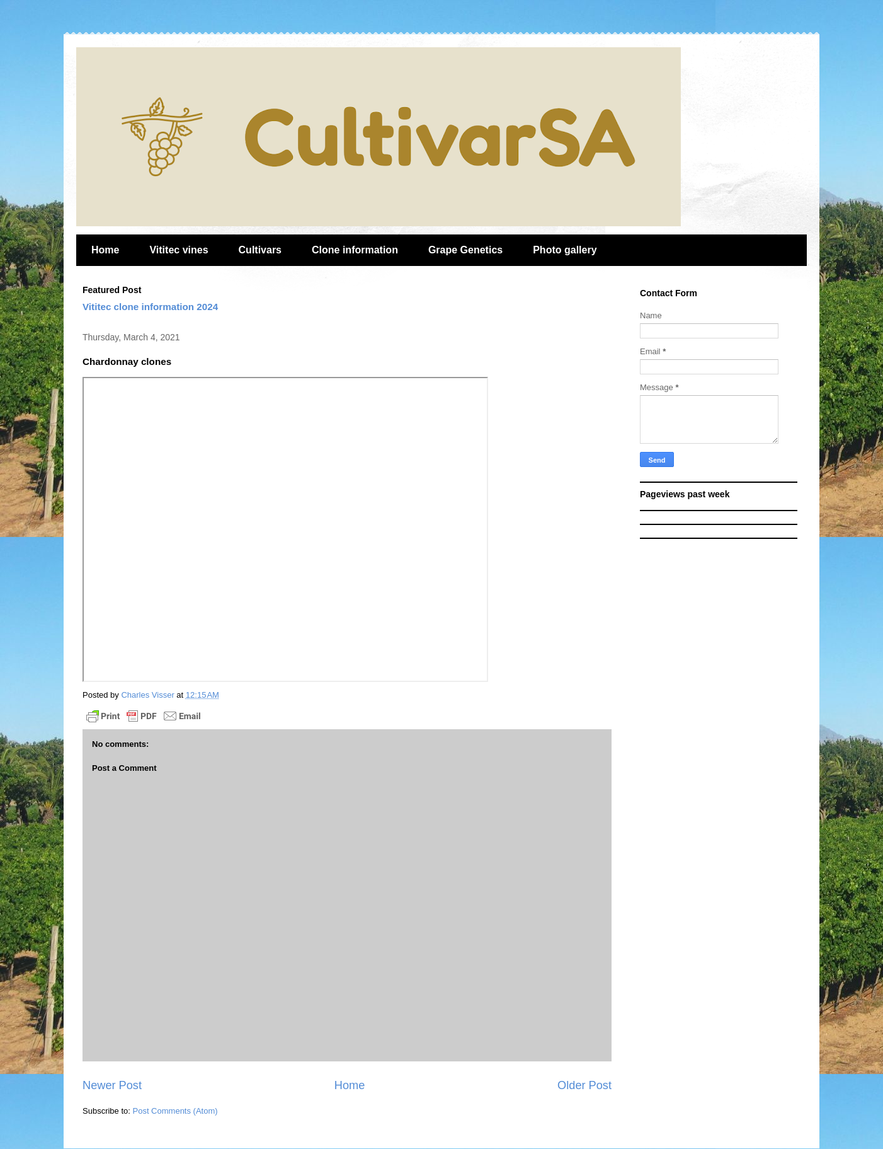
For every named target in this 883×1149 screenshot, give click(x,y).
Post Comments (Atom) (175, 1111)
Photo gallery (564, 250)
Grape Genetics (465, 250)
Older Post (584, 1085)
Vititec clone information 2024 (150, 306)
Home (105, 250)
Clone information (355, 250)
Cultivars (260, 250)
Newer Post (112, 1085)
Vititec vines (178, 250)
